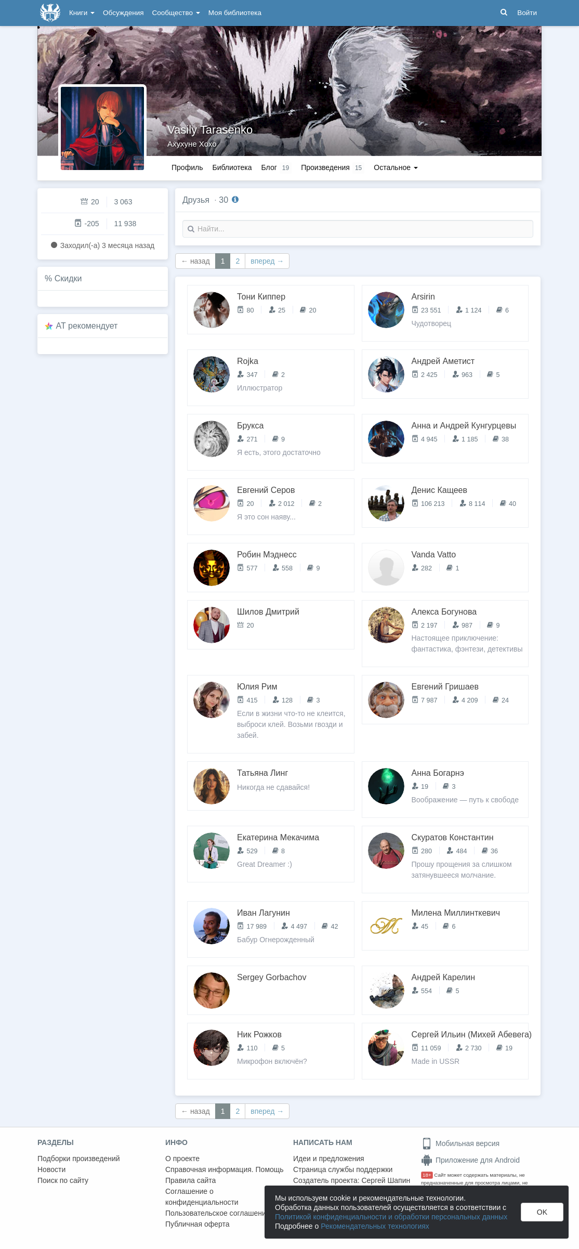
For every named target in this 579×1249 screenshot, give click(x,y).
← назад (195, 261)
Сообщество (176, 13)
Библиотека (232, 167)
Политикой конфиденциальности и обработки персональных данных (391, 1217)
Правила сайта (190, 1180)
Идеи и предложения (328, 1158)
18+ (427, 1175)
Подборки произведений (78, 1158)
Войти (527, 13)
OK (542, 1212)
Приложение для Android (470, 1160)
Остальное (396, 167)
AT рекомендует (87, 325)
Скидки (68, 278)
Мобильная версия (460, 1143)
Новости (51, 1169)
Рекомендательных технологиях (375, 1226)
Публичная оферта (197, 1224)
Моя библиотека (234, 13)
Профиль (187, 167)
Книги (82, 13)
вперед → (267, 261)
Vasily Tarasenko (210, 129)
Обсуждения (123, 13)
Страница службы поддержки (342, 1169)
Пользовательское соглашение (217, 1213)
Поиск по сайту (62, 1180)
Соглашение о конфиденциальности (202, 1196)
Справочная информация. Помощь (224, 1169)
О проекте (182, 1158)
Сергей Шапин (385, 1180)
